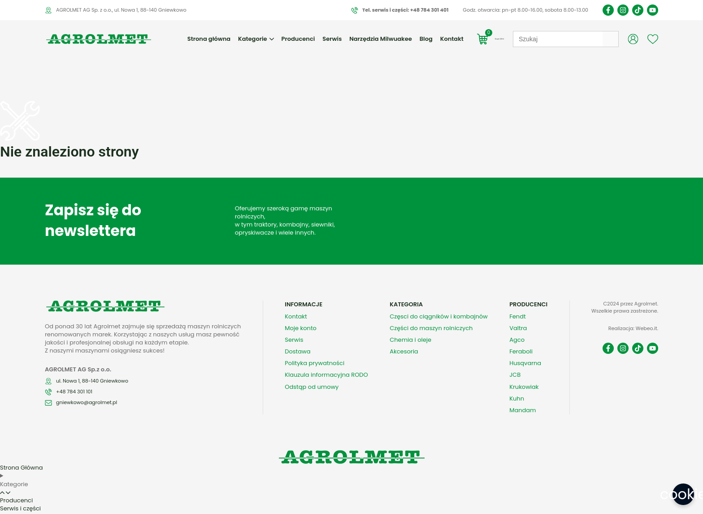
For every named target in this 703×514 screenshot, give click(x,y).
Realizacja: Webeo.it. (633, 313)
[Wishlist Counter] (652, 39)
